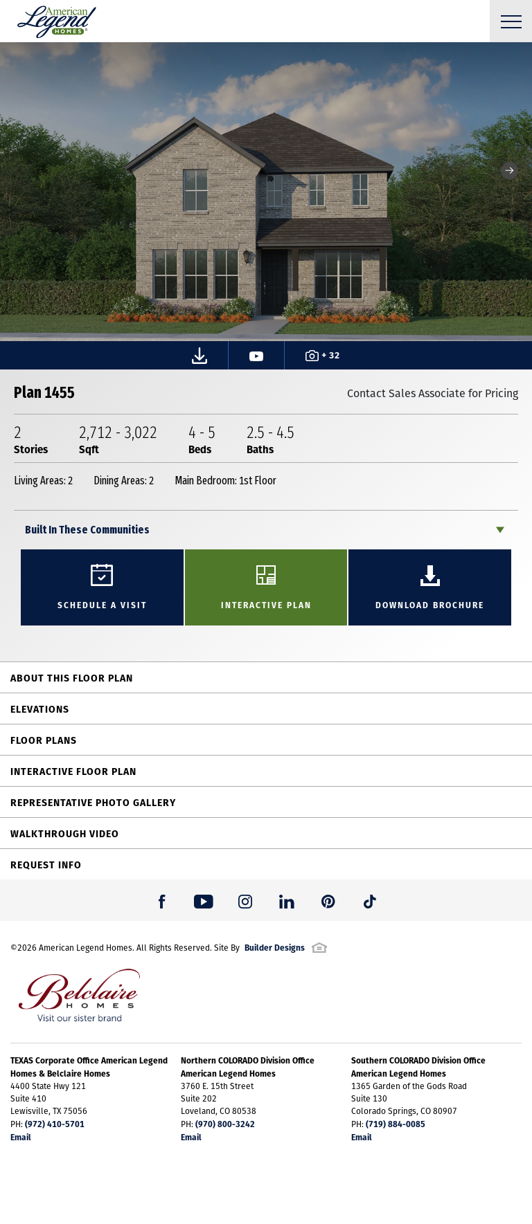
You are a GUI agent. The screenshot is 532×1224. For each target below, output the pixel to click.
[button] (509, 170)
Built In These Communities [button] (87, 529)
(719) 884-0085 (395, 1123)
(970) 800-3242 (225, 1123)
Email (20, 1137)
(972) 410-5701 (55, 1123)
